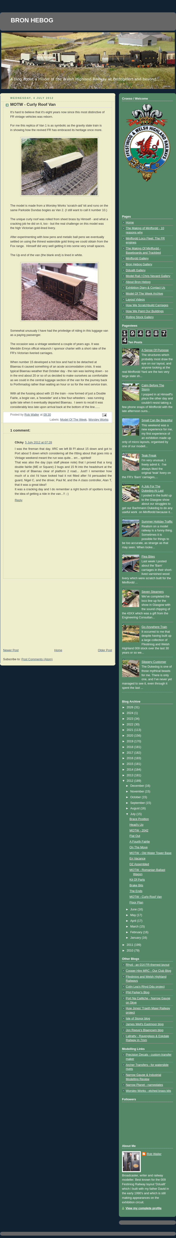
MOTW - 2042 (139, 830)
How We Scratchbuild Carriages (147, 305)
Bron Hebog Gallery (139, 264)
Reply (18, 500)
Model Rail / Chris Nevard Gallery (148, 276)
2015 (130, 764)
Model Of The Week (73, 419)
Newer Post (11, 650)
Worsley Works (98, 419)
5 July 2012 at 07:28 (38, 442)
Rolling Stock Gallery (140, 317)
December (137, 785)
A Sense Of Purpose (155, 350)
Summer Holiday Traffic (157, 521)
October (136, 797)
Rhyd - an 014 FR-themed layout (147, 964)
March (135, 926)
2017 (130, 752)
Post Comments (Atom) (37, 659)
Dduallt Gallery (136, 270)
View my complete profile (143, 1208)
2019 (130, 741)
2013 (130, 775)
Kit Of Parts (137, 879)
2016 (130, 758)
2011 (130, 945)
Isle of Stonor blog (138, 1018)
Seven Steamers (153, 591)
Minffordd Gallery (137, 258)
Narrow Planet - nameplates (144, 1085)
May (133, 915)
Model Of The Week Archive (144, 293)
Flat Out (135, 836)
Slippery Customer (154, 662)
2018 (130, 747)
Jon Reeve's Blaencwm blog (144, 1030)
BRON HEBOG (32, 20)
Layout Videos (135, 299)
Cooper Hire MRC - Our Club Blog (148, 970)
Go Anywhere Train (154, 627)
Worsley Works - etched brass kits (148, 1090)
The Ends (136, 891)
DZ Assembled (139, 864)
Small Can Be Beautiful (157, 420)
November (137, 791)
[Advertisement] (57, 612)
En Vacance (138, 858)
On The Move (139, 847)
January (136, 937)
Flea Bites (148, 556)
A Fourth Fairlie (140, 841)
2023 (130, 718)
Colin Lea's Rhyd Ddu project (145, 986)
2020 (130, 735)
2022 (130, 724)
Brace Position (139, 819)
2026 (130, 707)
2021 (130, 730)
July (133, 814)
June (134, 909)
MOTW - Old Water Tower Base (151, 853)
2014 (130, 769)
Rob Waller (154, 1154)
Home (58, 650)
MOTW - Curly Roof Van (146, 896)
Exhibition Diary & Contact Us (145, 287)
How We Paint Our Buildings (145, 311)
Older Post (105, 650)
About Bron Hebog (138, 282)
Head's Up (136, 824)
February (136, 932)
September (138, 803)
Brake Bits (136, 885)
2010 (130, 950)
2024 (130, 713)
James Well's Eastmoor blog (144, 1024)
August (135, 808)
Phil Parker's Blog (137, 992)
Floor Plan (136, 902)
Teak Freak (149, 455)
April (133, 920)
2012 (130, 780)
